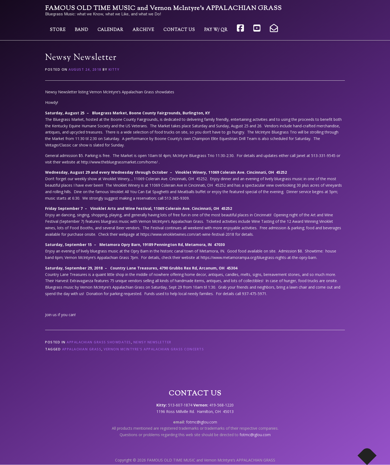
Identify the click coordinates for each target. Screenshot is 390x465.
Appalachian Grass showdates (99, 342)
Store (58, 30)
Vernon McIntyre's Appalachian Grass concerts (154, 349)
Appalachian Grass (82, 349)
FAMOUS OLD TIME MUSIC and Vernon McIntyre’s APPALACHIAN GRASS (163, 8)
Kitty (114, 69)
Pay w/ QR (216, 30)
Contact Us (179, 30)
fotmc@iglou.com (201, 422)
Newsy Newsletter (152, 342)
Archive (143, 30)
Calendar (110, 30)
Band (81, 30)
